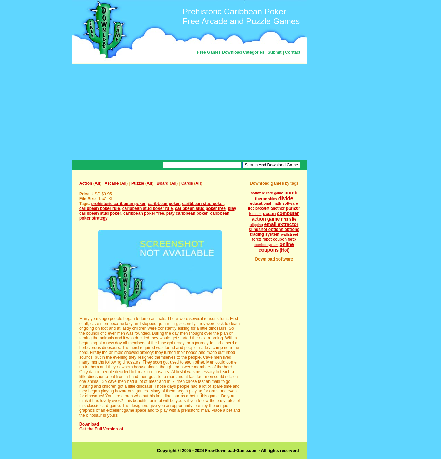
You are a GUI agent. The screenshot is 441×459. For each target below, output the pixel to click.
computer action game (275, 216)
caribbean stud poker (203, 203)
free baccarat (258, 208)
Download (89, 424)
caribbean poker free (143, 213)
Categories (253, 52)
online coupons (276, 247)
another (278, 208)
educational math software (274, 203)
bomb (290, 192)
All (97, 183)
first (284, 219)
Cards (187, 183)
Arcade (112, 183)
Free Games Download (219, 52)
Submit (275, 52)
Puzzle (137, 183)
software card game (267, 193)
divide (285, 198)
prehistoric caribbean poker (118, 203)
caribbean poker (164, 203)
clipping (256, 225)
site (293, 219)
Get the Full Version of (101, 429)
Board (163, 183)
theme (261, 198)
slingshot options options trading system (274, 232)
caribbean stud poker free (200, 208)
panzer (293, 208)
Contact (292, 52)
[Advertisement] (189, 112)
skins (272, 199)
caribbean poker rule (99, 208)
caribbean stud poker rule (147, 208)
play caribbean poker (187, 213)
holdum (255, 214)
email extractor (281, 224)
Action (85, 183)
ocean (269, 213)
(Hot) (284, 250)
